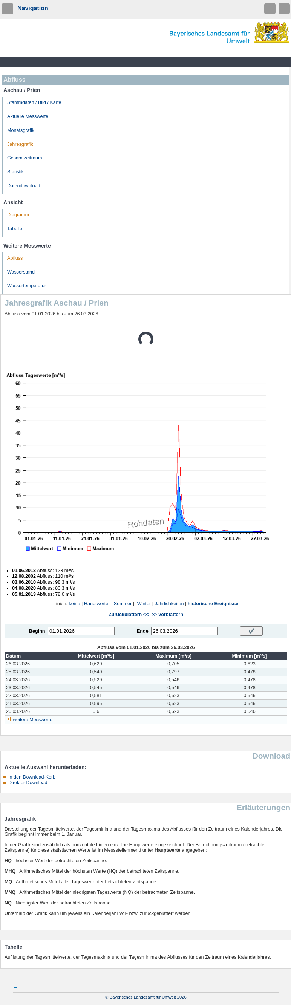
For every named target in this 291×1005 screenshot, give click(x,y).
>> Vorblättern (167, 614)
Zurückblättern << (129, 614)
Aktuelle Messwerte (27, 116)
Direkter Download (27, 782)
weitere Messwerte (32, 719)
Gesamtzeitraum (24, 158)
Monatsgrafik (20, 130)
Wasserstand (21, 272)
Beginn (37, 631)
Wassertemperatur (26, 285)
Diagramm (18, 214)
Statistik (15, 171)
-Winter (143, 603)
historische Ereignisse (213, 603)
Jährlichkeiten (169, 603)
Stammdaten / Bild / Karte (34, 102)
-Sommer (122, 603)
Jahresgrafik (20, 144)
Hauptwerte (96, 603)
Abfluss (15, 258)
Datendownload (23, 185)
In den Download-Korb (31, 777)
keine (74, 603)
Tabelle (14, 228)
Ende (143, 631)
